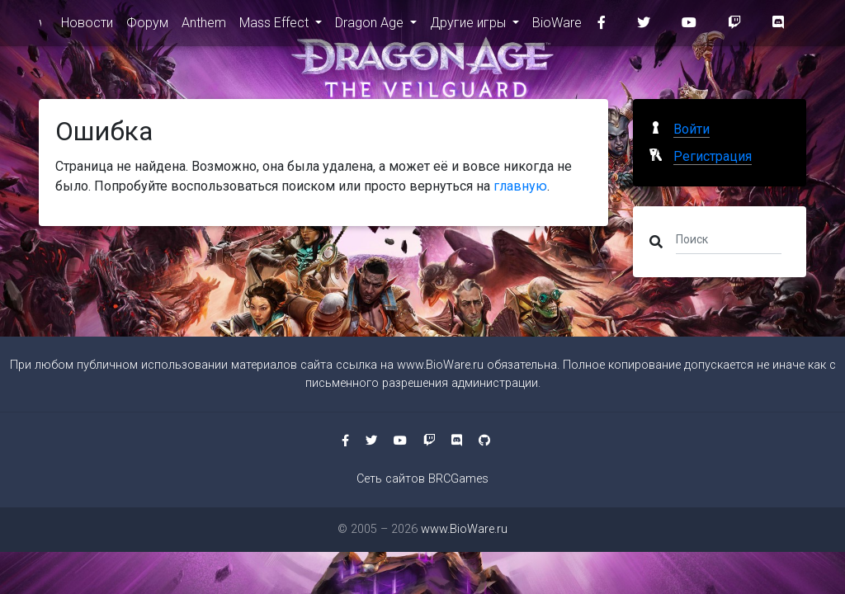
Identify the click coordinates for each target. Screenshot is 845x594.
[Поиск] (728, 238)
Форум (147, 26)
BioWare (557, 26)
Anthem (204, 26)
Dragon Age (371, 26)
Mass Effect (275, 26)
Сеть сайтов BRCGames (422, 479)
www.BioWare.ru (40, 26)
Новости (87, 26)
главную (520, 186)
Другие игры (469, 26)
